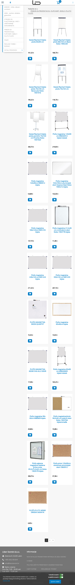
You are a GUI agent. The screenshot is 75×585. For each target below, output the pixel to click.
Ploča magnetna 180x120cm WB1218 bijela (37, 230)
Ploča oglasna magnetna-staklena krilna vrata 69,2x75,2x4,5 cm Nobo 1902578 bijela (37, 467)
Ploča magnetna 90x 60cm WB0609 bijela (37, 417)
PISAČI (6, 40)
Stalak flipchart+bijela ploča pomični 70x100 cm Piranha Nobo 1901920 (37, 137)
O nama (29, 561)
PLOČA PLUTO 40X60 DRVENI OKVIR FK (37, 511)
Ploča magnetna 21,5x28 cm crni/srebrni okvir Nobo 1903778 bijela (61, 230)
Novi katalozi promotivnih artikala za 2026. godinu (46, 557)
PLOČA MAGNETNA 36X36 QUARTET (37, 323)
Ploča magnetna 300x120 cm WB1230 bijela (62, 277)
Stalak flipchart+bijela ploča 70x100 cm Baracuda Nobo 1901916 (37, 89)
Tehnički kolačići (54, 575)
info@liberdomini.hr (12, 563)
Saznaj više (6, 581)
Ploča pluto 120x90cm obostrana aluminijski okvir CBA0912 (62, 465)
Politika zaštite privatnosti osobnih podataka (45, 565)
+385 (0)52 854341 (11, 560)
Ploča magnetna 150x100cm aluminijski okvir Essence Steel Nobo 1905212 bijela (61, 184)
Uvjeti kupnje (31, 569)
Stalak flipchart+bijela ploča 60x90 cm (37, 41)
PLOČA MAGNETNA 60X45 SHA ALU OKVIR (37, 370)
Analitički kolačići (53, 577)
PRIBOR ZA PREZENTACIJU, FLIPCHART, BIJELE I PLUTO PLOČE (10, 33)
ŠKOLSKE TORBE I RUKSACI (10, 45)
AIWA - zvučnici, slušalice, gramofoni (12, 14)
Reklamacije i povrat (49, 569)
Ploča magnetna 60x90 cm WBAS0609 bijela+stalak (62, 371)
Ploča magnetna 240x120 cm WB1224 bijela (37, 277)
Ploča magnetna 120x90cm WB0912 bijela (37, 183)
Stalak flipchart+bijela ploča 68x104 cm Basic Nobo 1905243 (62, 42)
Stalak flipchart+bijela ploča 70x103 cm (62, 88)
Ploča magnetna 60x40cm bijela (62, 323)
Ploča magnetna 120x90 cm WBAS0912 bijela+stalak (62, 136)
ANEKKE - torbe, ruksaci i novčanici (12, 8)
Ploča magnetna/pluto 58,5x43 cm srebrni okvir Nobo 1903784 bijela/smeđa (61, 419)
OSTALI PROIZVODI (13, 50)
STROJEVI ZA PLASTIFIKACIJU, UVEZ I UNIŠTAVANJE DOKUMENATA (11, 22)
